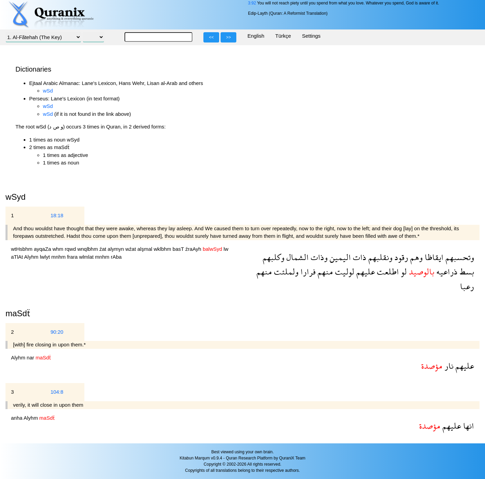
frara (73, 257)
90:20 (56, 332)
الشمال (296, 257)
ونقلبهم (379, 257)
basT (179, 249)
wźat (132, 249)
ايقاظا (433, 257)
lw (226, 249)
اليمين (339, 257)
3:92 (252, 3)
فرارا (307, 271)
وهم (415, 257)
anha (17, 418)
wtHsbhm (22, 249)
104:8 (56, 392)
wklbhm (163, 249)
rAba (116, 257)
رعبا (467, 286)
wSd (48, 91)
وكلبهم (273, 257)
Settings (311, 36)
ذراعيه (446, 271)
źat (103, 249)
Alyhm (32, 257)
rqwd (71, 249)
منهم (324, 271)
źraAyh (194, 249)
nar (31, 357)
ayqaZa (43, 249)
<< (211, 37)
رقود (400, 257)
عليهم (364, 271)
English (255, 36)
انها (467, 425)
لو (403, 271)
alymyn (117, 249)
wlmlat (87, 257)
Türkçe (283, 36)
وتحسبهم (458, 257)
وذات (318, 257)
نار (447, 366)
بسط (466, 271)
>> (228, 37)
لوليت (343, 271)
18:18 (56, 215)
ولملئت (285, 271)
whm (58, 249)
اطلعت (387, 271)
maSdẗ (17, 313)
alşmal (146, 249)
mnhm (59, 257)
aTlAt (17, 257)
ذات (358, 257)
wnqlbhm (88, 249)
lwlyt (45, 257)
